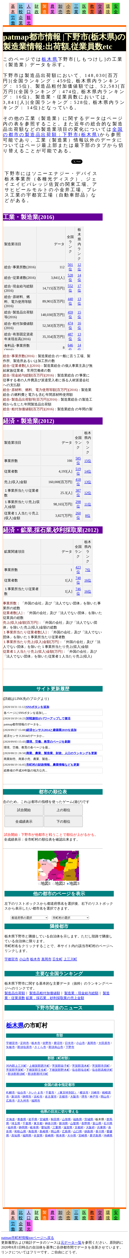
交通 (100, 9)
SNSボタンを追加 (37, 707)
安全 (116, 9)
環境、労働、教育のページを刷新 (48, 741)
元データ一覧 (71, 1242)
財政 (37, 9)
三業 (76, 9)
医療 (84, 9)
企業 (21, 20)
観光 (29, 20)
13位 (87, 482)
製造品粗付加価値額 (44, 993)
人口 (29, 9)
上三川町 (70, 959)
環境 (108, 9)
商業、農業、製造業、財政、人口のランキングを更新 (61, 753)
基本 (13, 9)
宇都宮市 (11, 959)
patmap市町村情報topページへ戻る (27, 1238)
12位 (87, 493)
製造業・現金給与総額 (81, 993)
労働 (13, 20)
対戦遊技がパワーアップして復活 (48, 718)
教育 (92, 9)
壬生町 (57, 959)
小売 (68, 9)
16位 (87, 580)
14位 (87, 471)
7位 (87, 570)
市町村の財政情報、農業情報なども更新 (52, 764)
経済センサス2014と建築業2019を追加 (51, 730)
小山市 (24, 959)
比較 (21, 9)
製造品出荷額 (15, 993)
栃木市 (35, 959)
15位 (87, 461)
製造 (45, 9)
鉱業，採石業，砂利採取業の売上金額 (55, 998)
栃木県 (50, 59)
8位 (87, 516)
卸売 (60, 9)
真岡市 (46, 959)
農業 (52, 9)
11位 (87, 504)
